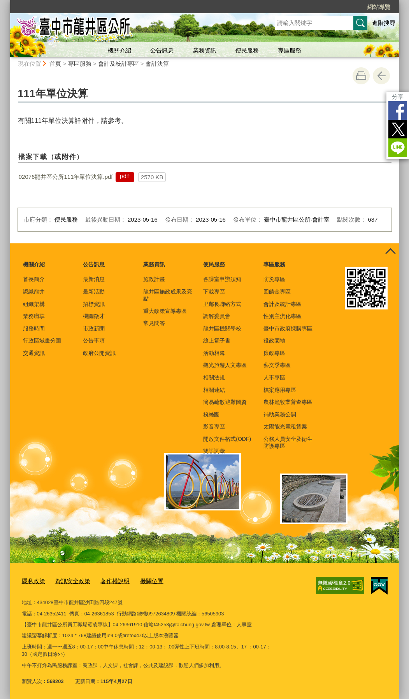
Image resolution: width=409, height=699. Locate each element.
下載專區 (214, 291)
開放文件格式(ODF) (227, 439)
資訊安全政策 (67, 581)
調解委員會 (216, 316)
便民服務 (247, 50)
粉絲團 (211, 414)
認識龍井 (34, 291)
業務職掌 (34, 316)
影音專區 (214, 426)
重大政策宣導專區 (165, 311)
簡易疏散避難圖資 (225, 402)
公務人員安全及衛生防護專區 (287, 442)
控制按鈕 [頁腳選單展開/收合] (390, 251)
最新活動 (94, 291)
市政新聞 (94, 328)
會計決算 (157, 63)
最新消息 (94, 279)
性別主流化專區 (282, 316)
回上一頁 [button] (381, 75)
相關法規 (214, 377)
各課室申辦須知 (222, 279)
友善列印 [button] (361, 75)
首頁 (55, 63)
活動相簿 (214, 353)
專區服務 (289, 50)
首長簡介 (34, 279)
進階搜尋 (383, 22)
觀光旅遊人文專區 (225, 365)
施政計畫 (154, 279)
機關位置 (138, 581)
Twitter (397, 129)
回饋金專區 (277, 291)
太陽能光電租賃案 (285, 426)
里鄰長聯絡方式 (222, 304)
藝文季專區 (277, 365)
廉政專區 (274, 353)
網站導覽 (379, 6)
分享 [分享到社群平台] (398, 97)
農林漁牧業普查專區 (287, 402)
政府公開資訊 (99, 353)
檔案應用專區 (279, 390)
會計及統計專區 (118, 63)
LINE (397, 147)
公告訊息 (162, 50)
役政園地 (274, 340)
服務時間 (34, 328)
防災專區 (274, 279)
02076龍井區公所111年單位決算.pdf (66, 176)
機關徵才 (94, 316)
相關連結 (214, 390)
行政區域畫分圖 (42, 340)
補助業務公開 (279, 414)
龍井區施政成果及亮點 (167, 295)
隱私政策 (32, 581)
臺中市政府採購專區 (287, 328)
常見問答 (154, 323)
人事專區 (274, 377)
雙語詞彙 (214, 451)
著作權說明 (105, 581)
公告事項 (94, 340)
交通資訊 (34, 353)
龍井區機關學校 (222, 328)
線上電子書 (216, 340)
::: (6, 3)
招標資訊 (94, 304)
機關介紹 (119, 50)
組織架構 (34, 304)
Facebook (397, 110)
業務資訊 (204, 50)
